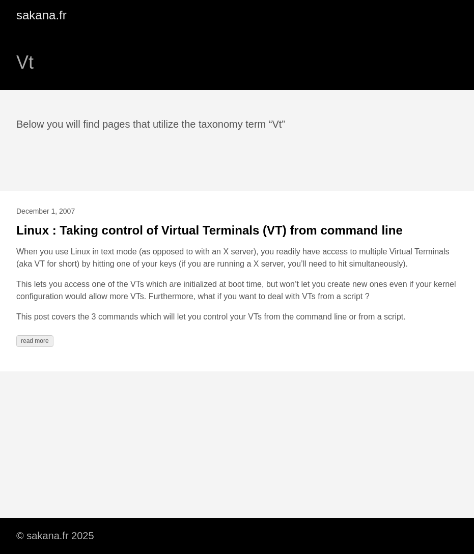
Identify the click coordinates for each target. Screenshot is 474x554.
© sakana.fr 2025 (55, 535)
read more (35, 340)
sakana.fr (41, 15)
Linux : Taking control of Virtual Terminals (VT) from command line (209, 230)
